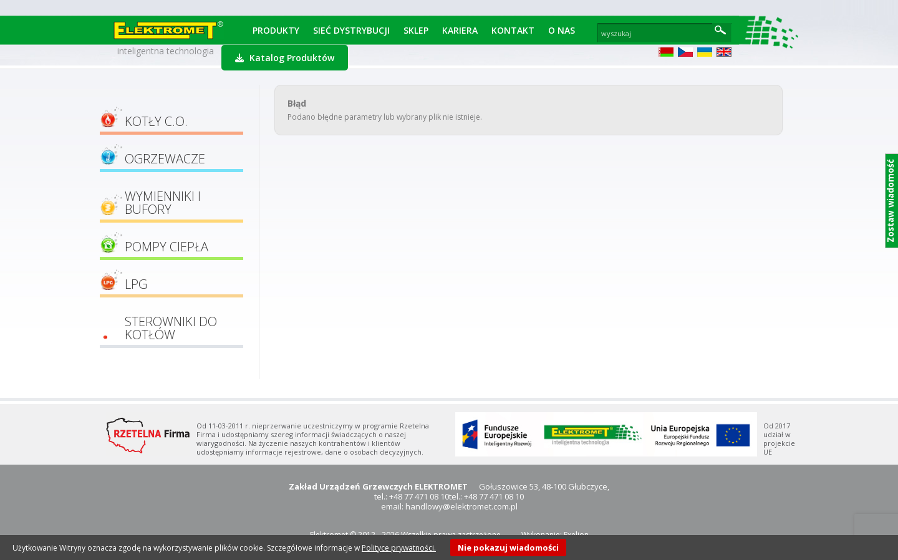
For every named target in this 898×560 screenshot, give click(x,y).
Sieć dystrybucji (351, 30)
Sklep (415, 30)
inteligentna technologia (165, 51)
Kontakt (512, 30)
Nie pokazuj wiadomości (508, 547)
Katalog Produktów (284, 58)
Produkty (276, 30)
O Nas (561, 30)
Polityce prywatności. (399, 548)
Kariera (460, 30)
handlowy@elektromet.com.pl (461, 506)
